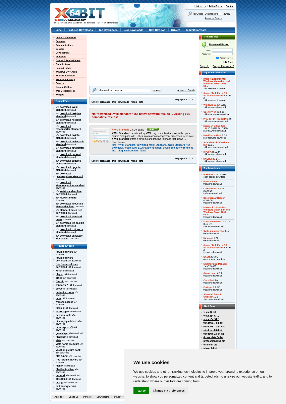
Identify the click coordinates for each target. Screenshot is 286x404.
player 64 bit (211, 348)
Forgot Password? (223, 66)
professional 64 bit (214, 341)
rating (134, 102)
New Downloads (133, 29)
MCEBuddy (209, 159)
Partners (87, 397)
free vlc (60, 281)
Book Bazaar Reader (214, 198)
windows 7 (62, 285)
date (141, 102)
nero (58, 298)
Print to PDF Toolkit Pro (216, 119)
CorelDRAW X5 (211, 188)
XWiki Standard (121, 129)
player (59, 274)
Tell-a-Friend (216, 6)
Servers (60, 83)
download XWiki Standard (151, 145)
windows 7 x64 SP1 (215, 326)
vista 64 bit (210, 312)
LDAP (143, 150)
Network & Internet (65, 75)
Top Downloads (108, 29)
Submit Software (196, 29)
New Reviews (157, 29)
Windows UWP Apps (66, 72)
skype (59, 288)
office (59, 277)
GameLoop (209, 273)
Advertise (59, 397)
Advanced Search (213, 18)
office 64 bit (210, 344)
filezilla (60, 336)
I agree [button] (141, 390)
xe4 (58, 270)
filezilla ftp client (65, 369)
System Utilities (64, 87)
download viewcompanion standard (70, 184)
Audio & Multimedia (66, 37)
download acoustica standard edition (69, 205)
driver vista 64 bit (213, 337)
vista (58, 340)
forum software (64, 251)
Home (58, 29)
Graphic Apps (63, 64)
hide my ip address (66, 321)
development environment (178, 147)
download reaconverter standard (68, 128)
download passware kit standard (69, 237)
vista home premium (67, 344)
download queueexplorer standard (69, 175)
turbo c (60, 308)
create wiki (130, 147)
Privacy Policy (121, 397)
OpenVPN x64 (211, 112)
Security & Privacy (65, 79)
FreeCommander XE (214, 221)
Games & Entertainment (68, 60)
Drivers (175, 29)
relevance (105, 102)
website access (64, 302)
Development (62, 53)
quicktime (61, 379)
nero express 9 (64, 327)
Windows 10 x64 (212, 105)
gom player (62, 333)
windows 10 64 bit (214, 333)
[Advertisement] (114, 60)
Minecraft (208, 238)
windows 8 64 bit (213, 330)
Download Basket (219, 44)
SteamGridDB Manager (215, 264)
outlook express (65, 292)
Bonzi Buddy (210, 181)
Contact (230, 6)
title (114, 102)
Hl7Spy (207, 152)
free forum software (67, 359)
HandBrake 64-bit (212, 135)
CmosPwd (209, 280)
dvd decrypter (64, 386)
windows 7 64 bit (213, 323)
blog (120, 150)
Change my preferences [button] (169, 390)
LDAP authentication (150, 147)
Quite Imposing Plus (214, 231)
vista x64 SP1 (211, 315)
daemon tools (63, 315)
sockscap (61, 311)
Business (60, 41)
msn (58, 365)
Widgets (60, 94)
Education (61, 56)
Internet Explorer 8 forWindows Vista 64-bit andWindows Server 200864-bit (217, 82)
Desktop (60, 49)
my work (61, 375)
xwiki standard (68, 197)
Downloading (103, 397)
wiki (114, 150)
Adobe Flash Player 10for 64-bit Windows (215, 94)
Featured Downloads (80, 29)
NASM (207, 257)
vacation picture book (68, 350)
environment (131, 150)
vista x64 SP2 (211, 319)
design (60, 382)
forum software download (64, 259)
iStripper (208, 287)
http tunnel (62, 356)
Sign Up (204, 66)
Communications (64, 45)
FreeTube (208, 174)
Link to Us (200, 6)
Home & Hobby (63, 68)
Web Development (65, 91)
